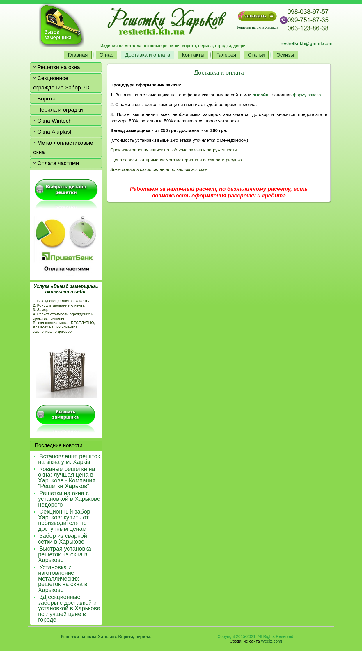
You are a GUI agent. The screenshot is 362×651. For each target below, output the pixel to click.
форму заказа (307, 94)
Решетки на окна (58, 67)
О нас (106, 55)
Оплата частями (58, 163)
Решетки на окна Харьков (257, 27)
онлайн (260, 94)
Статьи (256, 55)
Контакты (193, 55)
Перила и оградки (60, 110)
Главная (78, 55)
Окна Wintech (54, 121)
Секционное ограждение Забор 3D (61, 83)
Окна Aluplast (54, 132)
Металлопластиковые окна (63, 147)
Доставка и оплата (147, 55)
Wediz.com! (271, 641)
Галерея (226, 55)
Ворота (46, 98)
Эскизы (285, 55)
